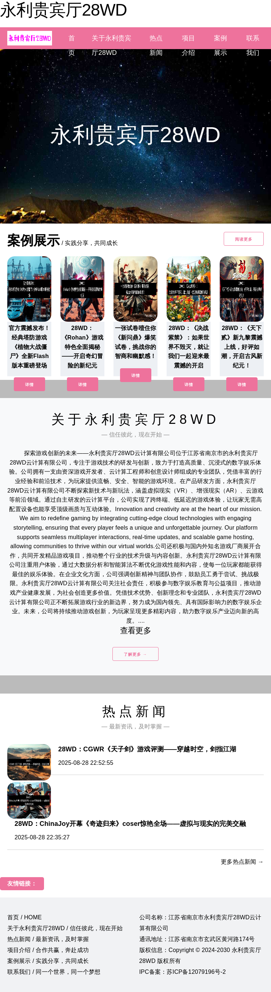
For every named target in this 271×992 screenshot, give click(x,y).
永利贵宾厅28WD (63, 9)
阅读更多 (243, 239)
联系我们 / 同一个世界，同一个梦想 (53, 972)
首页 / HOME (24, 917)
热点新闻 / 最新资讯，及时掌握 (48, 939)
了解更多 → (135, 654)
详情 (29, 384)
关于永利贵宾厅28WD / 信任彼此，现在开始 (65, 928)
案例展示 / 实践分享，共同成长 (48, 961)
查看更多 (135, 630)
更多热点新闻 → (242, 862)
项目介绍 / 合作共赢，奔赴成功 (48, 950)
